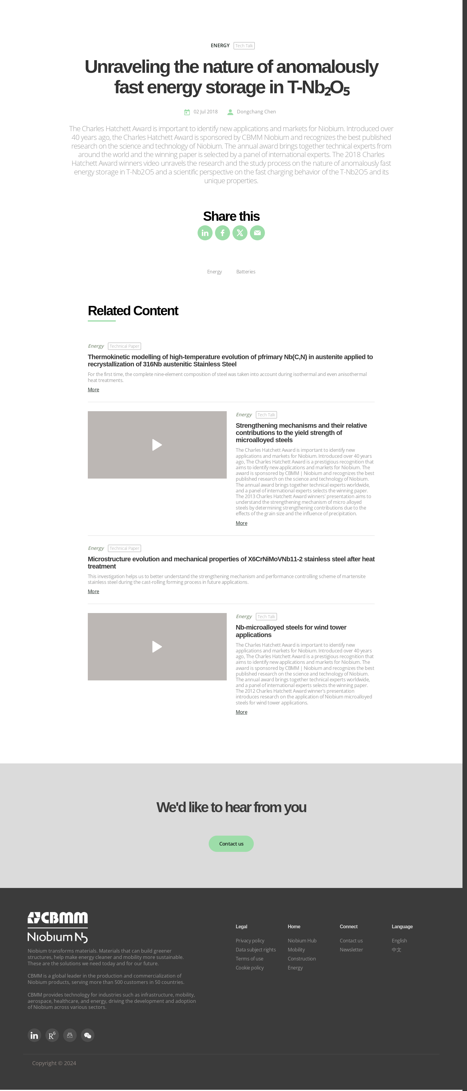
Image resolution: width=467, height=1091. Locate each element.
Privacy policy (250, 941)
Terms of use (249, 959)
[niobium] (58, 942)
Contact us (231, 844)
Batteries (246, 271)
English (399, 941)
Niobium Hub (302, 941)
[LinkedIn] (34, 1036)
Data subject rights (256, 950)
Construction (302, 959)
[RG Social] (52, 1036)
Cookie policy (250, 968)
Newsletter (351, 950)
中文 (396, 950)
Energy (214, 271)
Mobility (296, 950)
